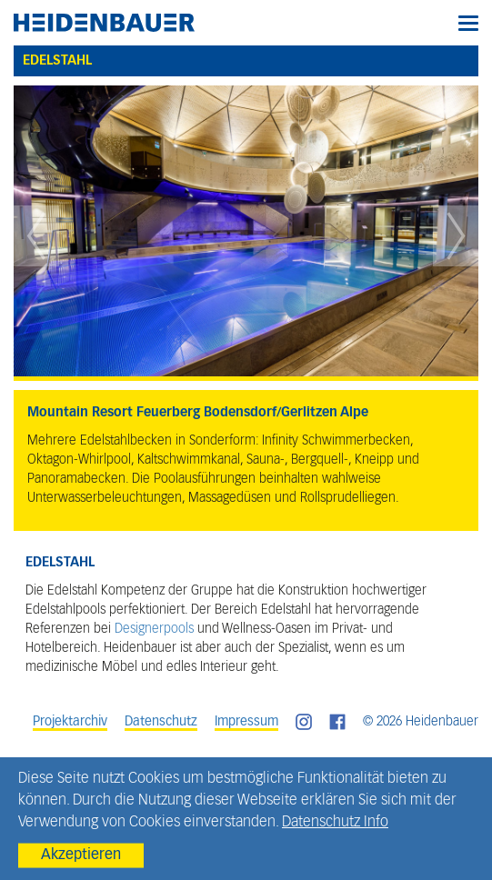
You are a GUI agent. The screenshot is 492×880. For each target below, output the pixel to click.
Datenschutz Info (335, 822)
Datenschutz (161, 721)
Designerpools (154, 629)
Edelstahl (57, 61)
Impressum (246, 721)
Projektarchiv (70, 721)
